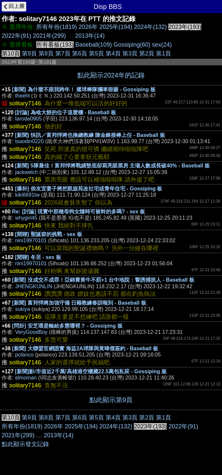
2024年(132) (150, 27)
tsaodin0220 (29, 141)
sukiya (22, 309)
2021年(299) (49, 35)
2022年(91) (16, 35)
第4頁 (113, 53)
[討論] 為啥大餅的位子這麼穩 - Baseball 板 (65, 112)
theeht (22, 95)
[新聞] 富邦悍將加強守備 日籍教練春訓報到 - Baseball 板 (79, 303)
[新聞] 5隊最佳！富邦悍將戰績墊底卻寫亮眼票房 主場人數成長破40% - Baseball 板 (112, 165)
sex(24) (162, 44)
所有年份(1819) (56, 27)
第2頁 (146, 53)
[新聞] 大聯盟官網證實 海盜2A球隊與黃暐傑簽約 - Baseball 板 (85, 348)
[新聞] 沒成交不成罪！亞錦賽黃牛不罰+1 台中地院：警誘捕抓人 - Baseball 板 (103, 280)
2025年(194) (115, 27)
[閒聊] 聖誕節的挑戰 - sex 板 (48, 234)
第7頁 (62, 53)
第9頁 (29, 53)
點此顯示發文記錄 (25, 444)
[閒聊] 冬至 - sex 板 (38, 257)
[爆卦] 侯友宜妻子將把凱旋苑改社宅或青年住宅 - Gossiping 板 (88, 188)
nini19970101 (31, 240)
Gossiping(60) (131, 44)
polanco (24, 354)
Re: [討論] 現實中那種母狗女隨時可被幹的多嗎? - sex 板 (78, 211)
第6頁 (79, 53)
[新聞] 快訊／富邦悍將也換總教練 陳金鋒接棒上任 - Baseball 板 (90, 135)
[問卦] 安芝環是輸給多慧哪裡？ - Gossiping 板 (67, 326)
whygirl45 (26, 218)
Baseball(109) (93, 44)
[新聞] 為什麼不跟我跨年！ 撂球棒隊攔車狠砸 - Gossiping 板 (84, 89)
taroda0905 (28, 118)
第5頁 (96, 53)
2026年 (88, 27)
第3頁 (129, 53)
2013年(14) (90, 35)
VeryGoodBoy (31, 332)
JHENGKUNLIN (33, 286)
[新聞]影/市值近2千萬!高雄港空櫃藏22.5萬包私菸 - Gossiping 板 (91, 371)
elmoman (26, 377)
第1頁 (163, 53)
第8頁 (46, 53)
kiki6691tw (27, 195)
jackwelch (26, 172)
